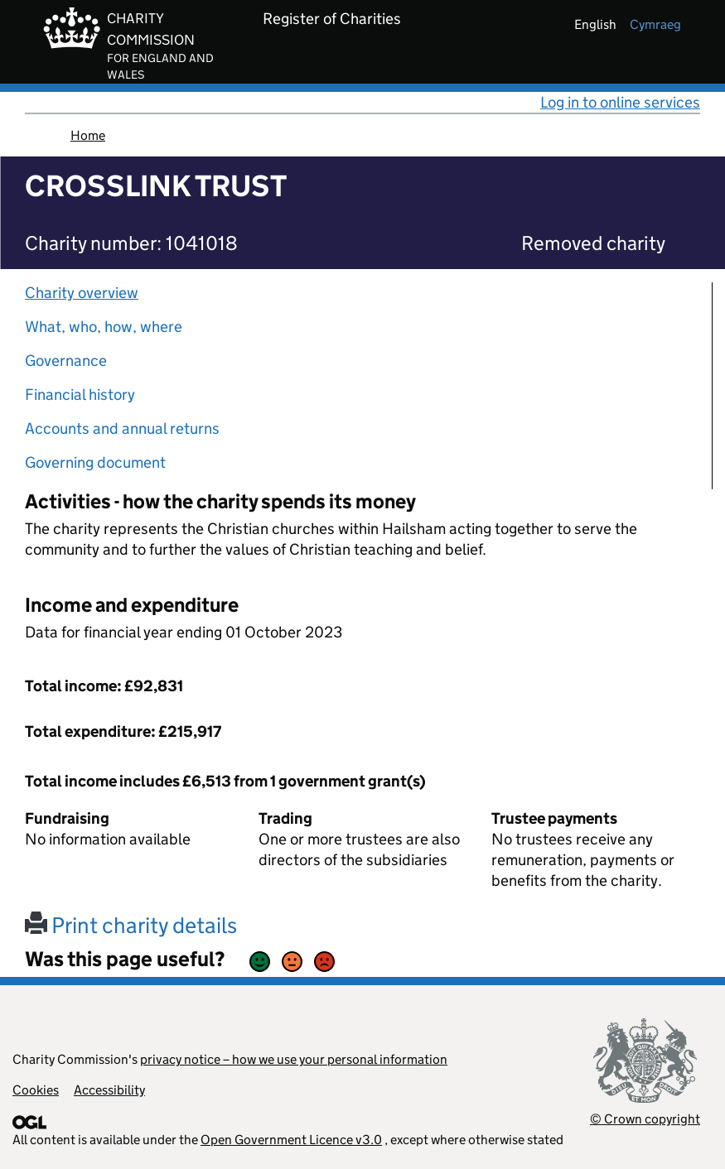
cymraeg (655, 24)
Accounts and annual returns (122, 428)
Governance (66, 360)
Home (87, 135)
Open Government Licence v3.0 (291, 1139)
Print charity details (131, 925)
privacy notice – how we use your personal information (293, 1059)
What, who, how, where (103, 326)
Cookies (35, 1090)
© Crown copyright (645, 1119)
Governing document (95, 462)
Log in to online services (620, 102)
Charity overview (81, 292)
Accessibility (109, 1090)
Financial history (80, 394)
